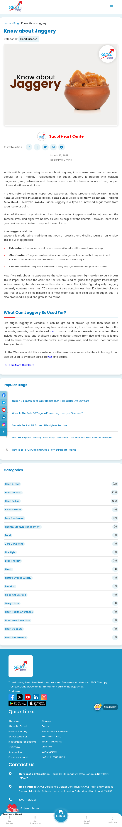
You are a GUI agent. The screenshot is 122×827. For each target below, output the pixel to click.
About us (14, 721)
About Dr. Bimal (18, 726)
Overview (14, 747)
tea (50, 357)
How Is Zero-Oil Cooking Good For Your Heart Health (44, 450)
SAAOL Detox (49, 752)
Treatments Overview (55, 731)
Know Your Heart (18, 757)
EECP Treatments (52, 741)
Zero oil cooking (51, 736)
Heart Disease (28, 39)
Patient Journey (18, 731)
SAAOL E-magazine (53, 757)
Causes (46, 721)
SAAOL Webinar (18, 736)
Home (7, 23)
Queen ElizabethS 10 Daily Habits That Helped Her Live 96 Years (50, 401)
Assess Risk (15, 752)
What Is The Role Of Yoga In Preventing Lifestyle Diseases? (47, 413)
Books (45, 726)
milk (52, 331)
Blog (16, 23)
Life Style (47, 746)
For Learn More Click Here (19, 365)
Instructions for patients (22, 742)
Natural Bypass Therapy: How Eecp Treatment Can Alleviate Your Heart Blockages (62, 437)
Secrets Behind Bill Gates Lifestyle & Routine (39, 425)
